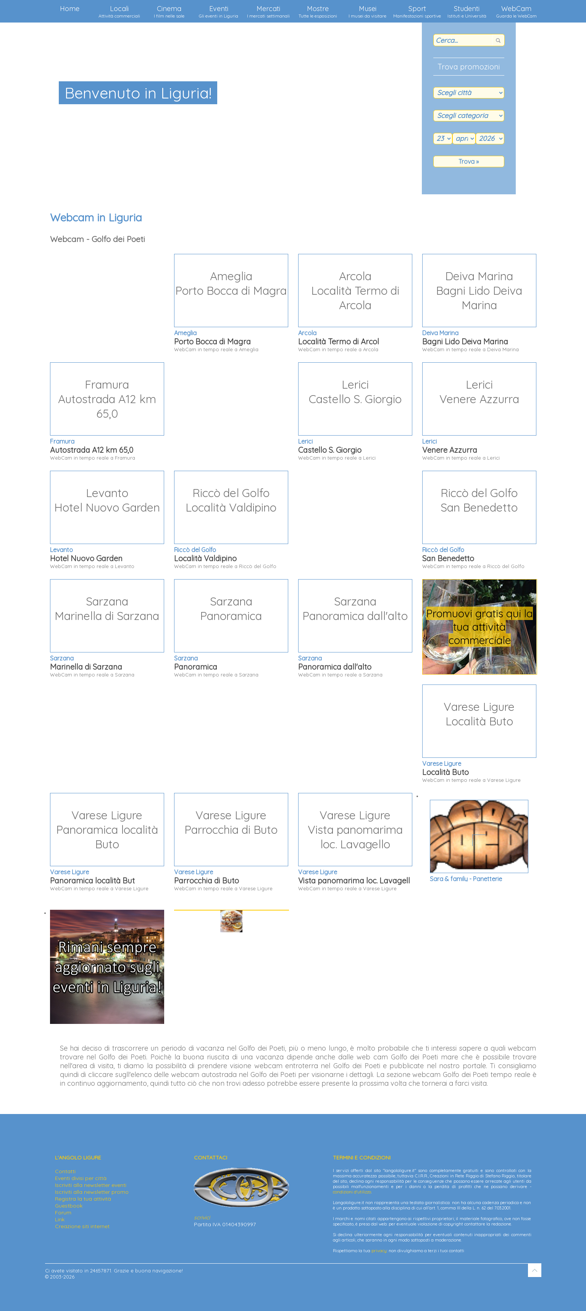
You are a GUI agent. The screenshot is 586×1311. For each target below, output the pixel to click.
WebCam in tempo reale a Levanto (107, 520)
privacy (379, 1250)
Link (60, 1219)
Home (69, 8)
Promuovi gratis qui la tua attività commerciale (479, 627)
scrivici (202, 1217)
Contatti (65, 1171)
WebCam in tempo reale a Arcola (355, 303)
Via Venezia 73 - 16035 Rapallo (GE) (478, 868)
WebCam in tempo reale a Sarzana (107, 628)
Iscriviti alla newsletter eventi (90, 1185)
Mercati (268, 11)
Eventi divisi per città (81, 1178)
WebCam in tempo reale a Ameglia (231, 303)
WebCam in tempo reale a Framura (107, 411)
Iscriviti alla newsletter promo (92, 1191)
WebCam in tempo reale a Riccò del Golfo (231, 520)
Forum (63, 1212)
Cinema (169, 11)
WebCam (516, 11)
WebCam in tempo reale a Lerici (355, 411)
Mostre (318, 11)
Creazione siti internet (82, 1226)
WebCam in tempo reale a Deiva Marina (479, 303)
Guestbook (68, 1205)
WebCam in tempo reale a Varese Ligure (479, 734)
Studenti (466, 11)
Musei (367, 11)
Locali (119, 11)
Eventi (218, 11)
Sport (417, 11)
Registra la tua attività (83, 1198)
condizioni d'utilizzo (352, 1192)
